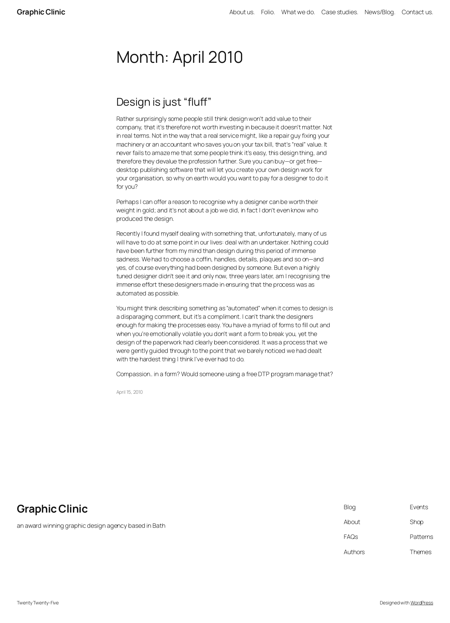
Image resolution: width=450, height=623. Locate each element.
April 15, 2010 (129, 392)
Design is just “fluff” (164, 102)
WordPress (422, 602)
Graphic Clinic (41, 12)
